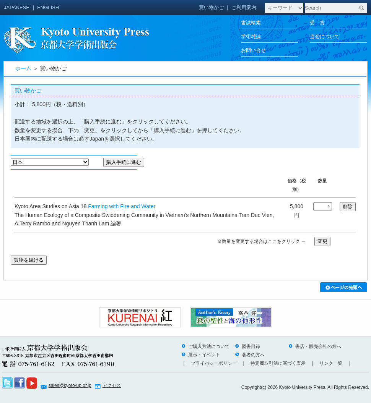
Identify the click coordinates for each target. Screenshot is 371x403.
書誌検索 (251, 23)
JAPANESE (16, 7)
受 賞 (317, 23)
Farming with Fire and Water (121, 206)
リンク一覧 (330, 363)
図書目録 (247, 346)
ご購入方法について (205, 346)
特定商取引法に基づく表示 (278, 363)
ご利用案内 (243, 7)
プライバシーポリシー (214, 363)
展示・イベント (201, 355)
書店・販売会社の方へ (315, 346)
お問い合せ (253, 50)
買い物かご (211, 7)
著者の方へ (249, 355)
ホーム (23, 68)
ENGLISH (48, 7)
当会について (325, 36)
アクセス (112, 385)
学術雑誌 (251, 36)
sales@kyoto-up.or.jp (70, 385)
